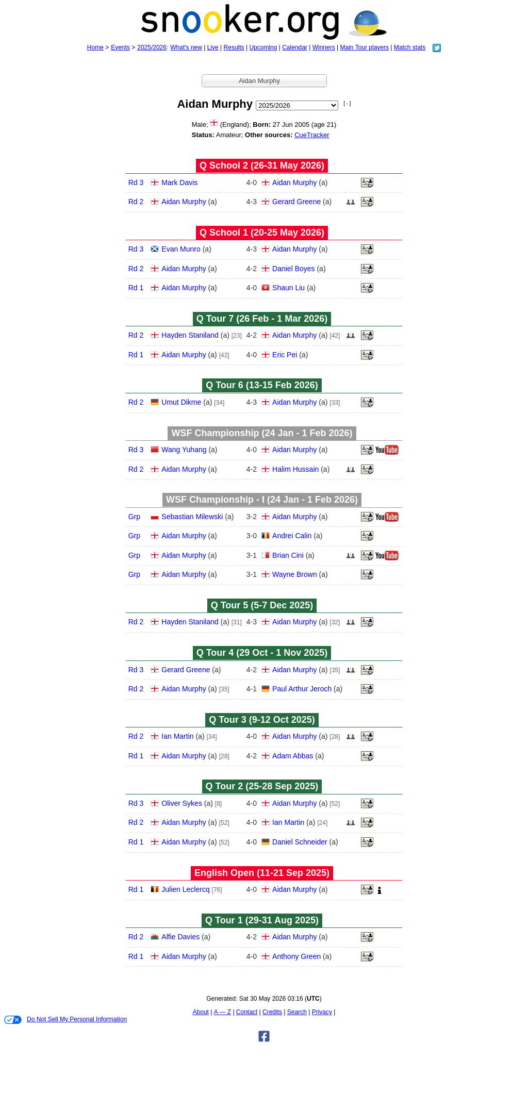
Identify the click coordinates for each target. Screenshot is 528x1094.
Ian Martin (177, 736)
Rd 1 (136, 288)
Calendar (294, 47)
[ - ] (347, 103)
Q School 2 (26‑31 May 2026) (262, 165)
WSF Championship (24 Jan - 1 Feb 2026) (261, 433)
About (201, 1012)
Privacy (322, 1012)
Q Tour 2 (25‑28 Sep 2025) (262, 786)
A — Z (222, 1012)
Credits (272, 1012)
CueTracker (311, 135)
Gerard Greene (296, 201)
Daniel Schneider (299, 842)
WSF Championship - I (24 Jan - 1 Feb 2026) (262, 499)
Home (95, 47)
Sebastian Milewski (192, 516)
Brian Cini (288, 555)
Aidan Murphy (294, 182)
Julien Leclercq (185, 889)
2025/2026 (152, 47)
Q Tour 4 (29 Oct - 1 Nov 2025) (262, 653)
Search (297, 1012)
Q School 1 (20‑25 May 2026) (262, 232)
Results (234, 47)
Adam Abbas (292, 756)
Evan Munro (180, 249)
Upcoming (263, 47)
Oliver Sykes (181, 803)
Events (120, 47)
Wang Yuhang (183, 449)
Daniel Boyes (293, 268)
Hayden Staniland (190, 335)
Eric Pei (284, 355)
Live (213, 47)
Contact (246, 1012)
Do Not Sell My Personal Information (65, 1020)
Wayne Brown (294, 574)
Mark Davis (179, 182)
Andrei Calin (291, 536)
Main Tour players (364, 47)
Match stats (409, 47)
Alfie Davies (180, 937)
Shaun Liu (288, 288)
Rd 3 (136, 182)
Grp (134, 516)
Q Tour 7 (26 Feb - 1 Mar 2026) (262, 318)
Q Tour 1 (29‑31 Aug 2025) (262, 920)
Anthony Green (296, 956)
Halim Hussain (295, 469)
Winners (323, 47)
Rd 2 (136, 201)
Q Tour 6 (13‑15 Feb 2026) (262, 385)
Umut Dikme (181, 402)
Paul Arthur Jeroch (302, 689)
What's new (186, 47)
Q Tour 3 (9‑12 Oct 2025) (262, 720)
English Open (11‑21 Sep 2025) (261, 873)
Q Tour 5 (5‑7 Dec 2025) (262, 605)
